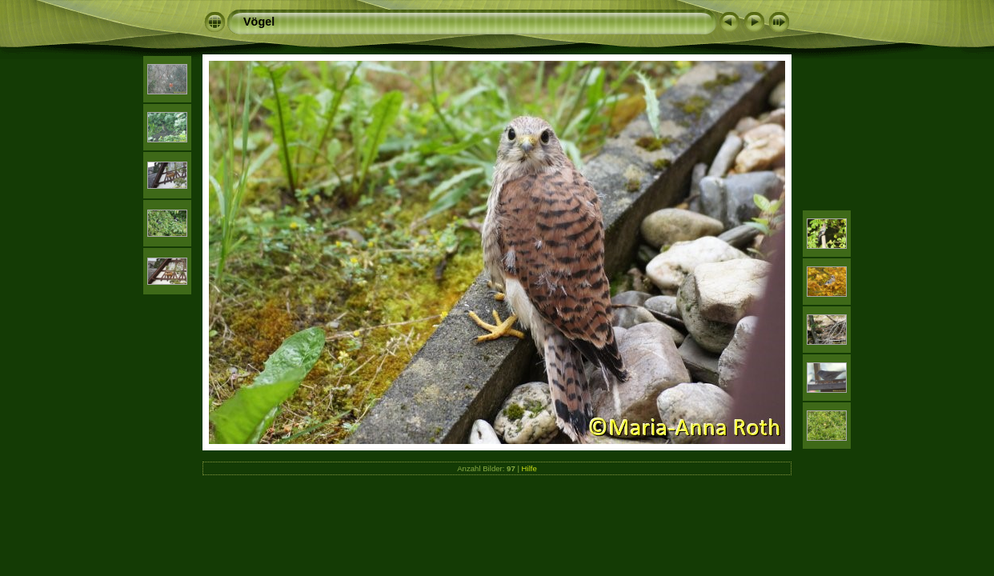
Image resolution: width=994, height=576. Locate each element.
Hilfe (529, 468)
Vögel (259, 21)
